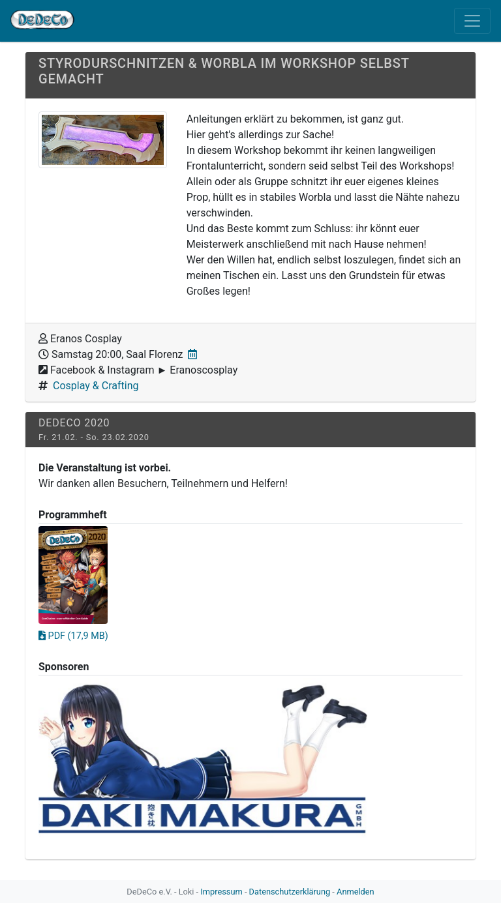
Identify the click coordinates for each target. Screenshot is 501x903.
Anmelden (355, 891)
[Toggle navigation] (472, 21)
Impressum (221, 891)
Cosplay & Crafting (95, 385)
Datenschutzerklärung (290, 891)
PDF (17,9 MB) (73, 636)
